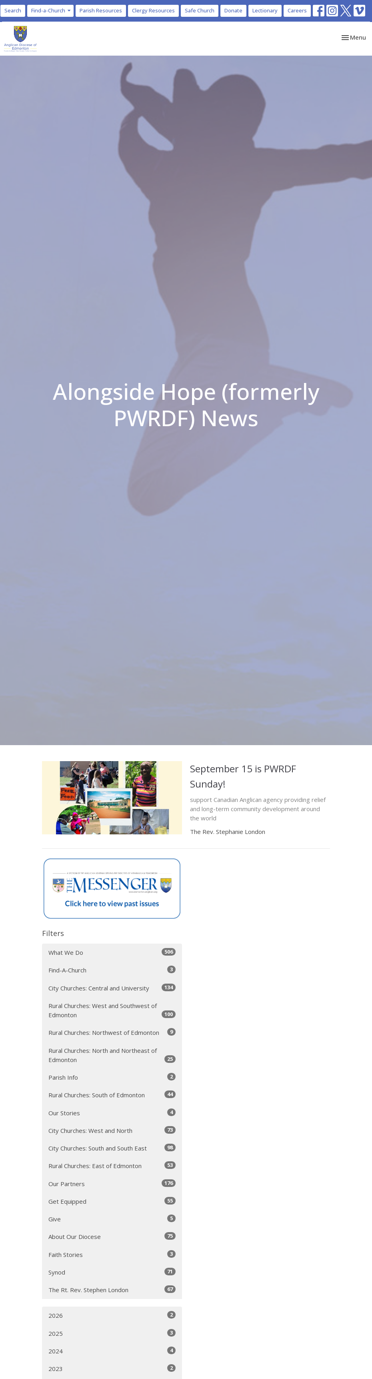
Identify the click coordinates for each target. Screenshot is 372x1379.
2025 (112, 1333)
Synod (112, 1272)
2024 (112, 1351)
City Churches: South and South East (112, 1148)
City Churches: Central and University (112, 988)
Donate (233, 10)
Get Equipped (112, 1201)
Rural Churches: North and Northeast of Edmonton (112, 1055)
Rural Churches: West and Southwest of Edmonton (112, 1010)
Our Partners (112, 1183)
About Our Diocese (112, 1236)
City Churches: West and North (112, 1130)
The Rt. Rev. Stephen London (112, 1289)
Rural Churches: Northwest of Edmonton (112, 1032)
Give (112, 1219)
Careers (297, 10)
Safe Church (199, 10)
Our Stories (112, 1112)
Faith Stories (112, 1254)
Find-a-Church (51, 10)
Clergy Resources (153, 10)
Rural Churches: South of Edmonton (112, 1094)
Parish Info (112, 1077)
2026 (112, 1315)
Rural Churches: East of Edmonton (112, 1165)
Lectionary (265, 10)
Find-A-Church (112, 970)
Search (12, 10)
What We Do (112, 952)
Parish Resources (101, 10)
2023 (112, 1368)
